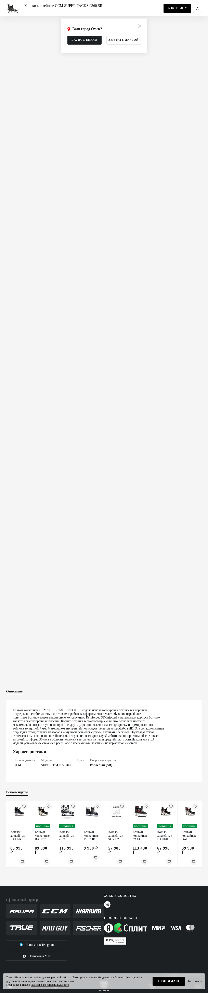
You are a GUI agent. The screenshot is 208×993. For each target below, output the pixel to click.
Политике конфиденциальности (50, 984)
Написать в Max (37, 956)
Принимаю (168, 981)
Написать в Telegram (36, 945)
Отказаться (194, 981)
